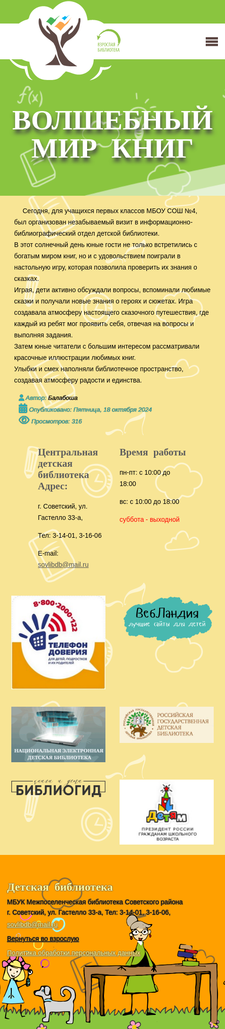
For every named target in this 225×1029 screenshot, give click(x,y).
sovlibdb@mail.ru (63, 564)
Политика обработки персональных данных (73, 953)
